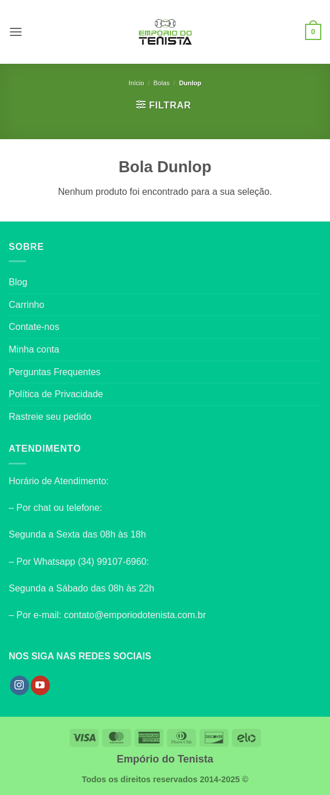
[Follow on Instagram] (19, 685)
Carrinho (26, 305)
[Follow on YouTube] (40, 685)
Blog (18, 282)
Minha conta (34, 349)
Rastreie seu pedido (50, 417)
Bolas (162, 82)
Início (136, 82)
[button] (16, 31)
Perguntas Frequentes (54, 372)
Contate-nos (34, 327)
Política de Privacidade (56, 394)
